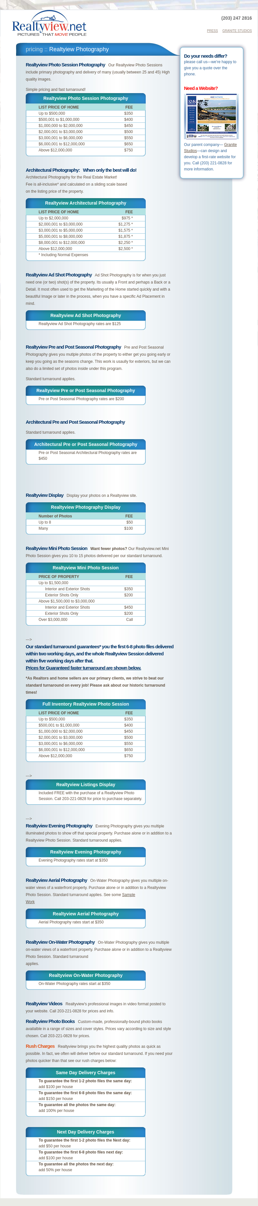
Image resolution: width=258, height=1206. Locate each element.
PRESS (212, 31)
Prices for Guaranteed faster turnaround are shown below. (83, 668)
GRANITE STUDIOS (237, 31)
